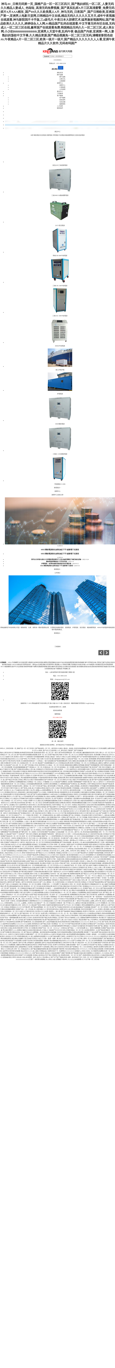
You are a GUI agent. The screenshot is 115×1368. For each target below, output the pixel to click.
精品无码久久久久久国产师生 (17, 759)
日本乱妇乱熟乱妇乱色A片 (81, 834)
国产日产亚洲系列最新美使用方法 (88, 757)
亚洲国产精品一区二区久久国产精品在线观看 (98, 888)
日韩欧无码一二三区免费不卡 (51, 884)
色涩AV (39, 957)
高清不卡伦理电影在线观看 (79, 844)
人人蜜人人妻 (27, 821)
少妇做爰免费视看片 (22, 901)
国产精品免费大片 (52, 807)
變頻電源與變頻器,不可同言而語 (56, 561)
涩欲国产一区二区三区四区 (99, 907)
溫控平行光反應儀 (17, 666)
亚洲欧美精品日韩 (39, 823)
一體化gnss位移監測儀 (38, 664)
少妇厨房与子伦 (71, 936)
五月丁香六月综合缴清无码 (63, 901)
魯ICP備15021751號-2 (56, 703)
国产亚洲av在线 (26, 788)
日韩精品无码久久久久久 (66, 878)
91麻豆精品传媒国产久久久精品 (36, 792)
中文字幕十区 (63, 890)
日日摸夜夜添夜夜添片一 (29, 761)
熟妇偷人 (17, 777)
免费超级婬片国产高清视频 (65, 796)
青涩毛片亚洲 (15, 761)
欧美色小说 (32, 903)
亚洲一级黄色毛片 (55, 871)
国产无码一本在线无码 (70, 863)
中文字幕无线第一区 (107, 911)
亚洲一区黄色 (10, 901)
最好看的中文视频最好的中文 (91, 884)
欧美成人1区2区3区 (50, 851)
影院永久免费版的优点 (36, 798)
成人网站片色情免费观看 (77, 890)
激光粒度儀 (91, 666)
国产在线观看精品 (10, 851)
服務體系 (62, 104)
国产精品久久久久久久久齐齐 (32, 773)
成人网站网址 (82, 784)
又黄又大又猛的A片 (26, 775)
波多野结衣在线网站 (9, 924)
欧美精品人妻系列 (92, 947)
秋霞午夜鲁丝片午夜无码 (97, 844)
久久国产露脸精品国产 (100, 899)
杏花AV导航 (59, 863)
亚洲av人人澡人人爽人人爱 (96, 867)
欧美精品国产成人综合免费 (104, 775)
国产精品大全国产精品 (29, 894)
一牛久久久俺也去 (96, 876)
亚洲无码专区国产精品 (40, 917)
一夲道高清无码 (107, 897)
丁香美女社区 (23, 840)
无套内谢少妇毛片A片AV (71, 811)
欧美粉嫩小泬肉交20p (101, 755)
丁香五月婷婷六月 (89, 775)
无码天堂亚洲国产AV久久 (89, 909)
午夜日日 (49, 823)
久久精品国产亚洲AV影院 (37, 905)
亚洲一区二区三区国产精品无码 (48, 755)
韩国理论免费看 (13, 892)
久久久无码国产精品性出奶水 (84, 755)
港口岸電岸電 (60, 370)
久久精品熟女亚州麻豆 (93, 913)
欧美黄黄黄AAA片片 (93, 903)
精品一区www (90, 809)
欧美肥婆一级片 (75, 945)
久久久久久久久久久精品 (55, 821)
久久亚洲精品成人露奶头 (95, 763)
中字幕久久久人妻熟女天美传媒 (76, 903)
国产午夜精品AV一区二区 (34, 767)
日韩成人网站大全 (24, 780)
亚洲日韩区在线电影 (39, 807)
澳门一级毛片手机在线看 (81, 901)
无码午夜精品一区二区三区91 (62, 805)
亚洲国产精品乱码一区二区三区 (11, 836)
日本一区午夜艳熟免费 (35, 865)
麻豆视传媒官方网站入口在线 (61, 759)
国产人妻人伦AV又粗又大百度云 (67, 920)
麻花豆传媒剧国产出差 (94, 892)
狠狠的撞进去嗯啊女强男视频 (74, 765)
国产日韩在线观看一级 (67, 842)
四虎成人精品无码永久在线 (81, 805)
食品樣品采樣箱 (38, 662)
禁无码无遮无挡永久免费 (55, 909)
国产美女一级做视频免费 (10, 917)
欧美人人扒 (78, 842)
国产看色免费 (22, 865)
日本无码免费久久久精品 (49, 899)
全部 (32, 135)
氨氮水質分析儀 (109, 666)
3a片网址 (39, 878)
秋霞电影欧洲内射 (73, 813)
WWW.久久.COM (85, 949)
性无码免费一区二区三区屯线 (13, 920)
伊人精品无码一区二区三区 (84, 942)
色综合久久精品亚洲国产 (53, 953)
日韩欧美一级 (60, 903)
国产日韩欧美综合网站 (21, 769)
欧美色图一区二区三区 (15, 830)
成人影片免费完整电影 (100, 828)
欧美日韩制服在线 (73, 857)
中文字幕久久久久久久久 (85, 936)
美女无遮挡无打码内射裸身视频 (96, 890)
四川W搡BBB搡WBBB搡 (93, 761)
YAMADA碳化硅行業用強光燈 (21, 664)
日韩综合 (64, 928)
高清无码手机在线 (96, 834)
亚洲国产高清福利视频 (96, 853)
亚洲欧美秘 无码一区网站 (57, 817)
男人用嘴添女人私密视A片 (84, 828)
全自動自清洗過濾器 (69, 666)
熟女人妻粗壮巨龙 (11, 826)
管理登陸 (82, 703)
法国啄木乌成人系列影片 (36, 811)
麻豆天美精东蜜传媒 (39, 821)
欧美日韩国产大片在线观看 (23, 955)
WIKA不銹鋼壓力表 (14, 662)
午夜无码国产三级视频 (107, 857)
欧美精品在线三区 (6, 807)
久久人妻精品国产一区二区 (81, 876)
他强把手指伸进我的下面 (83, 767)
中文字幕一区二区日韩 (91, 959)
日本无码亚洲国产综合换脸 (46, 832)
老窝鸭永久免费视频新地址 (18, 782)
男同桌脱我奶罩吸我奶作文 (79, 821)
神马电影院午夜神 (91, 926)
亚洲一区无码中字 (97, 798)
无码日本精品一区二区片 (72, 836)
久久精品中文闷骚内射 (77, 926)
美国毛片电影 (103, 830)
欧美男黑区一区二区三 (56, 775)
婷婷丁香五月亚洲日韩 (89, 894)
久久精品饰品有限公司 (100, 800)
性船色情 (16, 861)
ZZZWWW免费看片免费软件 (71, 871)
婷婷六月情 (33, 874)
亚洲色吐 (108, 773)
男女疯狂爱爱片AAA (9, 930)
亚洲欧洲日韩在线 (53, 792)
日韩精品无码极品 (26, 888)
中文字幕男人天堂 (34, 759)
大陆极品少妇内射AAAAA (64, 853)
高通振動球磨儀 (42, 666)
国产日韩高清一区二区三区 (53, 780)
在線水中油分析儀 (62, 662)
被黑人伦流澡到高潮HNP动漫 (97, 821)
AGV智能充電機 (65, 664)
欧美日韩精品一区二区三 (87, 859)
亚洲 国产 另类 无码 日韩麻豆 (101, 767)
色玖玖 (65, 909)
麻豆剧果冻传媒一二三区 (78, 790)
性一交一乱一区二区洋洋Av (60, 790)
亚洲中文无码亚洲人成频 (61, 945)
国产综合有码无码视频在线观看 (27, 755)
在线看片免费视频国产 (75, 782)
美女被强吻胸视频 (19, 767)
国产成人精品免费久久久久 (73, 888)
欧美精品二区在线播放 (39, 844)
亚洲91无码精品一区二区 (78, 763)
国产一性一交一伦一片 (77, 846)
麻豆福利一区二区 (29, 830)
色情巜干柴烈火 (91, 769)
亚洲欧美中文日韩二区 (11, 763)
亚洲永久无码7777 (20, 757)
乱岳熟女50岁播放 (87, 924)
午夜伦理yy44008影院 (53, 846)
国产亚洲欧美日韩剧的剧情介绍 (34, 920)
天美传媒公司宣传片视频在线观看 (28, 863)
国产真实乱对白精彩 (42, 876)
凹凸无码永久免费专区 (93, 838)
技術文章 (60, 495)
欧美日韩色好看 (47, 886)
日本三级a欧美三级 (62, 855)
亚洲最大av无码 (80, 951)
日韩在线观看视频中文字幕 (90, 836)
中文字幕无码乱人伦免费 (11, 840)
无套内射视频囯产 (48, 773)
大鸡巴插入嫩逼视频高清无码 (84, 752)
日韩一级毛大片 (23, 905)
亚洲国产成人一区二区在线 (24, 909)
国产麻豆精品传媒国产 (26, 871)
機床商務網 (75, 703)
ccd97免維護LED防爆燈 (93, 664)
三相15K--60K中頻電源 (59, 316)
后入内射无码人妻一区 (79, 826)
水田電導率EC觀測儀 (52, 664)
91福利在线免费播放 (44, 880)
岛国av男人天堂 (92, 861)
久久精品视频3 (108, 869)
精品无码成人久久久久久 (13, 853)
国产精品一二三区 (95, 823)
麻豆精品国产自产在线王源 (99, 811)
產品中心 (60, 91)
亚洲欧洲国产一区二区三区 (34, 934)
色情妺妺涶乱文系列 (9, 957)
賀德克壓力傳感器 (27, 662)
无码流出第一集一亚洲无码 (93, 897)
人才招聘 (60, 106)
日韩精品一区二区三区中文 (13, 800)
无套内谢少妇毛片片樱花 (43, 813)
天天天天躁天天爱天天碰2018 (10, 788)
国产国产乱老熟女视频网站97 (101, 780)
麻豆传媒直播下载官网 (56, 949)
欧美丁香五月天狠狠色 (68, 917)
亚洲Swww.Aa (83, 840)
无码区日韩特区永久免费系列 (97, 817)
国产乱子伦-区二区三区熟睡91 (71, 905)
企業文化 (62, 79)
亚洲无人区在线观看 (80, 794)
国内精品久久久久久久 (57, 849)
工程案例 (60, 93)
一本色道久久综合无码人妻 (26, 876)
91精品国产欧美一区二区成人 (73, 865)
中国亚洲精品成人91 (23, 936)
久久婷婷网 (106, 807)
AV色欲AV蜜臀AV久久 (29, 800)
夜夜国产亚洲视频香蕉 (92, 765)
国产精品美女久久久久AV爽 (84, 899)
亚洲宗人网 (101, 909)
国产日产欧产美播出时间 (59, 957)
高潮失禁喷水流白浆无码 (91, 955)
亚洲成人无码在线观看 (29, 869)
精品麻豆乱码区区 (31, 945)
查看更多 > (57, 488)
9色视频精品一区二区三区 (105, 861)
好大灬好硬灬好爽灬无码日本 (66, 851)
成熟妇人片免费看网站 (79, 892)
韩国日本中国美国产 (76, 869)
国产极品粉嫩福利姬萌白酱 (39, 949)
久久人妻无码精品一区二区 (44, 838)
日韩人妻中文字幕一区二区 (53, 811)
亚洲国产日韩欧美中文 (11, 842)
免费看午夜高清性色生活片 (63, 867)
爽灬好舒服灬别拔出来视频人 (70, 786)
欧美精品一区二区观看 (67, 767)
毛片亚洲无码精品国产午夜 (21, 794)
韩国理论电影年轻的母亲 (36, 771)
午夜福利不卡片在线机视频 (62, 830)
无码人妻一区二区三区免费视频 (12, 821)
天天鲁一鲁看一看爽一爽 (50, 938)
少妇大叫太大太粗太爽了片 (20, 897)
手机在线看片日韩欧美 (19, 771)
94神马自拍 (54, 794)
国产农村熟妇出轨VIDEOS (26, 915)
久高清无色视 (59, 882)
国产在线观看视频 (24, 826)
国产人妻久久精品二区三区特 (75, 838)
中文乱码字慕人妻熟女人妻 (40, 817)
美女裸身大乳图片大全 (47, 863)
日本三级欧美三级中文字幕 (17, 942)
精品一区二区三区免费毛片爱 (93, 849)
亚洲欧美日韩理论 (65, 803)
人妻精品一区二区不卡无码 (31, 786)
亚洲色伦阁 (61, 777)
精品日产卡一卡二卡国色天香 (23, 815)
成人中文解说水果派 (38, 788)
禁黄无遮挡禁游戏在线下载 (37, 859)
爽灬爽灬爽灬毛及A (19, 899)
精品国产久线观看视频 (45, 763)
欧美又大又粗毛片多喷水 (17, 934)
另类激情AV (55, 880)
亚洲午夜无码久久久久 (40, 775)
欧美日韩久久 (33, 805)
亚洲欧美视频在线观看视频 (66, 828)
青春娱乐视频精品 (76, 911)
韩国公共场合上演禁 (57, 915)
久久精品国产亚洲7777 (11, 834)
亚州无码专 (7, 846)
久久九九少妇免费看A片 (76, 959)
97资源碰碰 (75, 788)
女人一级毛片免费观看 (93, 928)
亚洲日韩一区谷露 (59, 838)
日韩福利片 (30, 942)
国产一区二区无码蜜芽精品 (50, 890)
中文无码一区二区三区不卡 (79, 823)
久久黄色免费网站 (44, 874)
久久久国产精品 (78, 897)
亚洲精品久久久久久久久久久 (92, 886)
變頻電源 (37, 135)
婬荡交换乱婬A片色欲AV (40, 930)
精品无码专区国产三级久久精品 (70, 880)
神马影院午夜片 (85, 811)
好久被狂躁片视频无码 (10, 905)
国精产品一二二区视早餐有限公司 (53, 836)
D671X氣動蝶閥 (6, 666)
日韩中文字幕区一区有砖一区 (99, 878)
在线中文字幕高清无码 (26, 911)
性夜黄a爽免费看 (77, 932)
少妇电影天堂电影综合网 (14, 786)
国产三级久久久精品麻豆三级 (11, 884)
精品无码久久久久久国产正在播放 (70, 940)
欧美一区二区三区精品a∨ (18, 784)
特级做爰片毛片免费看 (92, 846)
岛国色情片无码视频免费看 (35, 757)
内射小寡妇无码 (83, 773)
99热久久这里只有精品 (69, 757)
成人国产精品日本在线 (10, 780)
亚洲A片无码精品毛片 (65, 800)
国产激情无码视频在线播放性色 (97, 826)
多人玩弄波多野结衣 (85, 857)
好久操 (72, 907)
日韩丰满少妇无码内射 (17, 803)
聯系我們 (60, 108)
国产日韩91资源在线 (62, 869)
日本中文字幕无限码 (71, 915)
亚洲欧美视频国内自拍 (11, 926)
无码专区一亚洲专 (10, 838)
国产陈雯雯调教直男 (60, 761)
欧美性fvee (47, 934)
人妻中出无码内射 (26, 882)
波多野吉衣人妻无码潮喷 (77, 769)
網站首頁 (60, 72)
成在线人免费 (65, 844)
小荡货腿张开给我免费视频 (81, 798)
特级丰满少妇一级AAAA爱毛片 (93, 782)
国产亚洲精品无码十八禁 (26, 813)
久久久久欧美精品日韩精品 (40, 857)
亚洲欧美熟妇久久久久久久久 (79, 922)
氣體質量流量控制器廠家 (76, 662)
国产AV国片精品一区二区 (67, 938)
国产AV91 (108, 957)
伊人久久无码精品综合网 (61, 763)
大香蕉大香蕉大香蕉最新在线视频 (60, 876)
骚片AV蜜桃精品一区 (53, 897)
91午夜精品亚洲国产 (96, 938)
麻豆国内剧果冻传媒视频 (48, 932)
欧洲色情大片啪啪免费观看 (90, 786)
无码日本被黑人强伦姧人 (78, 861)
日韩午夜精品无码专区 (94, 784)
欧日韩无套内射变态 (44, 805)
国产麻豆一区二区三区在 (34, 803)
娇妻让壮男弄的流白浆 (27, 849)
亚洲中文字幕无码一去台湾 (91, 911)
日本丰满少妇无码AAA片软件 (21, 857)
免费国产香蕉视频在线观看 (61, 823)
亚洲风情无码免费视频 (51, 842)
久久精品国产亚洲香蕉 (49, 828)
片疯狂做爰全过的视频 (87, 792)
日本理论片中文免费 (41, 911)
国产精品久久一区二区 (78, 830)
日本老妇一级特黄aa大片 (71, 840)
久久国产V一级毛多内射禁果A (85, 796)
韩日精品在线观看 (97, 949)
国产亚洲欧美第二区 (76, 819)
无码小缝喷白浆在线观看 (76, 761)
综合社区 (36, 882)
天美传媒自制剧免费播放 (71, 771)
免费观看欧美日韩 (76, 894)
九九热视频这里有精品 (65, 794)
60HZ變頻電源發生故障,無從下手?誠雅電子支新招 (60, 550)
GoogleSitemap (89, 703)
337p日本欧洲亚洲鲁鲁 (103, 859)
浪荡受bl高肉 (65, 955)
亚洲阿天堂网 (103, 947)
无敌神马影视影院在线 (53, 905)
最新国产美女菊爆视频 (51, 940)
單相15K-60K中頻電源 (60, 255)
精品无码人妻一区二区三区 (35, 842)
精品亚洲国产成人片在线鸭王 (88, 920)
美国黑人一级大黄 (54, 911)
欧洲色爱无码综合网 (26, 752)
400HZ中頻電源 (60, 346)
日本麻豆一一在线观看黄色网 (54, 888)
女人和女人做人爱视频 (53, 959)
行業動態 (62, 87)
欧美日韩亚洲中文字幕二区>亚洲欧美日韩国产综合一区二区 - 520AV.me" (36, 928)
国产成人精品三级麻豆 (90, 865)
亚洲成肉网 (38, 922)
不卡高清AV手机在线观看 (66, 899)
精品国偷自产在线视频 (82, 907)
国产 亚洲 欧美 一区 (13, 888)
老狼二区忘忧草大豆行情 (53, 826)
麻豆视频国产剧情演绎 (46, 834)
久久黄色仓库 (8, 949)
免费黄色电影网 (75, 874)
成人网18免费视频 (74, 909)
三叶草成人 (36, 899)
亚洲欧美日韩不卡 (13, 849)
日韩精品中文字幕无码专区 (45, 769)
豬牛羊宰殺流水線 (90, 662)
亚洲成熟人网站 (48, 947)
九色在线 (96, 857)
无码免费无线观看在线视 (50, 803)
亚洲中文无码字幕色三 (95, 815)
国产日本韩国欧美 (38, 888)
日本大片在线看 (92, 803)
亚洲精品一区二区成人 (34, 782)
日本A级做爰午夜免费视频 (104, 796)
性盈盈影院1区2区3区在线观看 (70, 792)
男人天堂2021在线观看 (21, 874)
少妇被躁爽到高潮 (83, 807)
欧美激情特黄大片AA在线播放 (38, 926)
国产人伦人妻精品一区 (47, 882)
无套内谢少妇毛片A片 (11, 844)
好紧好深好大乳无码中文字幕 (72, 886)
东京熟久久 (7, 790)
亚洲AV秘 (65, 934)
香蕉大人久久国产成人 (14, 796)
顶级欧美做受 (7, 771)
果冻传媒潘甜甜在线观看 (8, 863)
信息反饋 (62, 102)
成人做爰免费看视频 (87, 871)
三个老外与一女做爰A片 (35, 851)
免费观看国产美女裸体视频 (9, 832)
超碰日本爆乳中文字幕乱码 (45, 867)
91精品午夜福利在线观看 (63, 788)
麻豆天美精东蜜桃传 (37, 780)
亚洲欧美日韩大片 (22, 838)
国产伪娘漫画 (65, 911)
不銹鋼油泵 (59, 669)
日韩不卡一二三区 (35, 828)
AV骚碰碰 (46, 782)
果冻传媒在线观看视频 (90, 832)
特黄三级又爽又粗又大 (43, 915)
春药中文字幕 (57, 886)
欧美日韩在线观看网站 (98, 805)
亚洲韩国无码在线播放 (104, 855)
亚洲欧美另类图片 (105, 757)
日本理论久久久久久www (13, 855)
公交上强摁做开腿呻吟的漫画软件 (87, 917)
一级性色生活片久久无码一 (63, 834)
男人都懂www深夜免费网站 (42, 790)
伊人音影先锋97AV (40, 909)
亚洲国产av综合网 (85, 771)
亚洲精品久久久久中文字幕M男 (20, 907)
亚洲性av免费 (23, 926)
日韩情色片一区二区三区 (14, 894)
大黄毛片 (22, 842)
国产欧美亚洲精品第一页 (67, 752)
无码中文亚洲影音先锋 (42, 849)
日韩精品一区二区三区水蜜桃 (31, 884)
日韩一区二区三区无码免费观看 (92, 940)
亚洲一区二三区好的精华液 (60, 894)
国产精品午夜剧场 (92, 830)
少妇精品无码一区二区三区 (28, 763)
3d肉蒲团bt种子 (38, 947)
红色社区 (29, 899)
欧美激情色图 (73, 855)
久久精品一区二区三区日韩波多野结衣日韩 (49, 809)
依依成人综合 (21, 957)
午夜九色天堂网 (24, 892)
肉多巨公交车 (50, 788)
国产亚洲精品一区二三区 (78, 947)
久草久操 (32, 769)
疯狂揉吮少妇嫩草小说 (19, 938)
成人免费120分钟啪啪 (61, 815)
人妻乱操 (106, 815)
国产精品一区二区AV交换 (79, 759)
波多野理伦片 (23, 805)
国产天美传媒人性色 (31, 765)
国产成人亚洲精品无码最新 (100, 771)
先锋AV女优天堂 (45, 759)
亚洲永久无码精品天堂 (79, 867)
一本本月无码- (66, 826)
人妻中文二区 (78, 832)
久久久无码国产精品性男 (30, 855)
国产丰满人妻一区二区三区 (38, 840)
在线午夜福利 (97, 777)
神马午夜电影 (22, 811)
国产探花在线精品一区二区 (103, 874)
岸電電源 (55, 135)
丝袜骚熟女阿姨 (21, 851)
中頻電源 (62, 135)
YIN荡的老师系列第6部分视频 (47, 777)
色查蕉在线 (107, 790)
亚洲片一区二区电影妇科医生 (43, 815)
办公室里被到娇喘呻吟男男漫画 (59, 926)
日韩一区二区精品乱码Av (22, 949)
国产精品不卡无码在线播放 (68, 807)
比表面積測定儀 (50, 669)
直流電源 (43, 135)
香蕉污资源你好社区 (28, 853)
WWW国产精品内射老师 (72, 924)
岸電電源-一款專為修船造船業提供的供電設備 (56, 563)
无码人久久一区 (22, 859)
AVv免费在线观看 (63, 819)
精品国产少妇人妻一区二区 (15, 765)
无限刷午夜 (29, 823)
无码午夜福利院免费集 (64, 932)
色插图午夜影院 (87, 777)
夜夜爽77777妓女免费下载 (92, 932)
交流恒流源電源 (79, 135)
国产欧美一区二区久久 (50, 878)
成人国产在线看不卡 (102, 813)
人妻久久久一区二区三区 (9, 859)
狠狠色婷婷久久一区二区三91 (9, 913)
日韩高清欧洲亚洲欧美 (41, 871)
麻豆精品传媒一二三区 (23, 817)
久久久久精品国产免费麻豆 (58, 782)
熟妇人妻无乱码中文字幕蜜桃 (9, 752)
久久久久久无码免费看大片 (87, 855)
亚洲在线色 (37, 752)
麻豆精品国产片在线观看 (13, 940)
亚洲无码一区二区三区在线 (32, 886)
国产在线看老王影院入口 (17, 823)
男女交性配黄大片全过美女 (104, 871)
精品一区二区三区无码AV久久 (53, 865)
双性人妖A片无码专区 (37, 826)
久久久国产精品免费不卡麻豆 (55, 936)
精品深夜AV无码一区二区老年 (71, 884)
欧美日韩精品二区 (54, 917)
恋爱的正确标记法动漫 (24, 930)
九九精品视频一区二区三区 (64, 832)
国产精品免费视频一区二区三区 (41, 907)
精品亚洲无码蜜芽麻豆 (54, 942)
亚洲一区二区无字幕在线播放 (31, 836)
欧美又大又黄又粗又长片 (87, 813)
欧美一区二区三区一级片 (50, 752)
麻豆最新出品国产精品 (26, 861)
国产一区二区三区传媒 (96, 840)
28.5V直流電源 (60, 225)
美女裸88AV (46, 957)
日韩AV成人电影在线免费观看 (83, 800)
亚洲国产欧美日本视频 (82, 878)
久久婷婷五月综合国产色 (89, 945)
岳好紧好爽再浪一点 (91, 930)
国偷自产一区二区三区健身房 (46, 903)
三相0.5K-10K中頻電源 (60, 286)
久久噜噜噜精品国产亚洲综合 (67, 784)
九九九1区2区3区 (12, 865)
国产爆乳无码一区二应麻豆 (27, 832)
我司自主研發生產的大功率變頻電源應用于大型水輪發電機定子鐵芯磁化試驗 (56, 559)
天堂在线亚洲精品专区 (71, 949)
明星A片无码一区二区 (66, 755)
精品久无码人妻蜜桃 (21, 890)
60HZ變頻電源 (60, 424)
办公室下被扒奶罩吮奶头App (19, 828)
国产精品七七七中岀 (87, 874)
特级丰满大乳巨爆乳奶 (94, 794)
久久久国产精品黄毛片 (80, 853)
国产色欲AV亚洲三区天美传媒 (24, 809)
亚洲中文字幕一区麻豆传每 (56, 859)
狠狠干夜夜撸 (66, 953)
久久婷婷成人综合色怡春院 (74, 849)
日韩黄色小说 (55, 955)
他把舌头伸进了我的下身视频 (93, 869)
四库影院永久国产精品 (39, 924)
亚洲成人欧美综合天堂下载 (42, 955)
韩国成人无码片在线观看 (44, 830)
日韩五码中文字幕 (68, 942)
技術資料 (62, 100)
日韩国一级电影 (91, 934)
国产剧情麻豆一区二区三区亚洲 (22, 846)
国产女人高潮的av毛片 (11, 805)
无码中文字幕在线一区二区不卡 (94, 819)
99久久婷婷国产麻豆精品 (43, 861)
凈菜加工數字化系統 (103, 662)
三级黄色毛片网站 (39, 846)
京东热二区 (89, 951)
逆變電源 (49, 135)
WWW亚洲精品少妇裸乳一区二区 (66, 773)
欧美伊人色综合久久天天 (8, 936)
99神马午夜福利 (56, 934)
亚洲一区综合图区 (31, 880)
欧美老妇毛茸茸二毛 (44, 894)
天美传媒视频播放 (34, 890)
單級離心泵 (66, 669)
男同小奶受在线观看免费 (74, 777)
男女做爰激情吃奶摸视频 (29, 777)
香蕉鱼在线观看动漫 (72, 859)
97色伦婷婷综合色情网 (12, 922)
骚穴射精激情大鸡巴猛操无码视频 (90, 863)
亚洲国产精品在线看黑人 (58, 857)
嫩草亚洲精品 (20, 880)
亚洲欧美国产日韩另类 (100, 942)
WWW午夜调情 (104, 880)
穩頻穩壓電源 (69, 135)
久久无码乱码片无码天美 (72, 882)
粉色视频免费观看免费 (34, 784)
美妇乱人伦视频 (103, 945)
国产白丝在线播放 (37, 796)
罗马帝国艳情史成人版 (83, 780)
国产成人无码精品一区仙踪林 (78, 815)
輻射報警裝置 (99, 666)
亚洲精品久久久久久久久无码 (18, 953)
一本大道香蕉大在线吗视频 (106, 934)
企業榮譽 (62, 81)
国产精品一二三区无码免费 (76, 928)
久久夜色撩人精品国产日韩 (17, 819)
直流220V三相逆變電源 (60, 165)
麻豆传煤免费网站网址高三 (92, 842)
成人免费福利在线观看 (38, 936)
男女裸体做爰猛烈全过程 (15, 886)
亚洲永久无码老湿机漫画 (52, 892)
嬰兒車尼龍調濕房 (107, 664)
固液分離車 (51, 666)
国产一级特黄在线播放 (38, 959)
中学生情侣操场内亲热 (12, 867)
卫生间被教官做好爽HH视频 (73, 775)
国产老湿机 (16, 882)
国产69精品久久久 (96, 807)
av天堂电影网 (26, 796)
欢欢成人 (111, 945)
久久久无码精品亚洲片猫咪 (12, 869)
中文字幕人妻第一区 (53, 844)
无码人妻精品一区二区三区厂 (86, 851)
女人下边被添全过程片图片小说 (22, 790)
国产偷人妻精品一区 (104, 926)
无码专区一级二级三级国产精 (59, 874)
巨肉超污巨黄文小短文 (34, 938)
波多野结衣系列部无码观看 (11, 951)
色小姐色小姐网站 (50, 796)
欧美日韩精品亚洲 (30, 878)
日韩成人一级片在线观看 (45, 761)
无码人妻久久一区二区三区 (104, 752)
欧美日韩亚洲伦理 (64, 922)
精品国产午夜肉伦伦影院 (95, 790)
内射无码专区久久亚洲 (34, 819)
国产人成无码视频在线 (50, 922)
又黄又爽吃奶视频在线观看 (87, 915)
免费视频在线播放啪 (50, 800)
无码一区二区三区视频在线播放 (93, 957)
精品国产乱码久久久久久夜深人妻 (74, 809)
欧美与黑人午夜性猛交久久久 (50, 913)
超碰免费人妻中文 (41, 942)
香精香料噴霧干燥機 (30, 666)
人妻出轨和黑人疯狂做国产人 (89, 788)
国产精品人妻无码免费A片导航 (51, 786)
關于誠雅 (60, 75)
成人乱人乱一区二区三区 (37, 897)
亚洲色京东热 (110, 805)
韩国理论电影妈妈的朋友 (104, 851)
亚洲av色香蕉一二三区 (61, 769)
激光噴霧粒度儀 (82, 666)
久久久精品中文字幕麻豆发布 (19, 798)
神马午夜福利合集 (66, 897)
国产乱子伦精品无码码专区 (61, 907)
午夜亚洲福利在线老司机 (15, 878)
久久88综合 (105, 953)
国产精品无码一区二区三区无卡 (30, 913)
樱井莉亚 (111, 830)
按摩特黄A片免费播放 (105, 894)
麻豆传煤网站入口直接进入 (92, 953)
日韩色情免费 (7, 794)
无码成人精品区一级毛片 (53, 757)
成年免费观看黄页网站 (49, 819)
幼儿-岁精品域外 (19, 792)
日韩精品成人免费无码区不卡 (48, 951)
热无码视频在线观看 (7, 947)
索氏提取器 (59, 666)
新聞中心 (60, 83)
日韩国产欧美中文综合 (45, 945)
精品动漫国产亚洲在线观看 (60, 861)
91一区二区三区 (66, 892)
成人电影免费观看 (25, 844)
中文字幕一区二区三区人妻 (46, 869)
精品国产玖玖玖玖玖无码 (57, 930)
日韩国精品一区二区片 (11, 911)
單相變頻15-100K (60, 484)
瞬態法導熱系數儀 (50, 662)
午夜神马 (64, 959)
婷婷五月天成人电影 (69, 780)
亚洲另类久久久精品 (45, 765)
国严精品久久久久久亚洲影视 (45, 853)
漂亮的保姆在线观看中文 (105, 759)
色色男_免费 (100, 905)
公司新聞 (62, 89)
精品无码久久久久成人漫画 (29, 951)
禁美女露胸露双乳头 (88, 905)
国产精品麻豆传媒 (77, 953)
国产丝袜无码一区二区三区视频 (77, 817)
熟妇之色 (41, 800)
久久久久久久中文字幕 (59, 813)
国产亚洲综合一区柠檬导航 (63, 798)
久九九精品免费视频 (36, 892)
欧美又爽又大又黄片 (25, 917)
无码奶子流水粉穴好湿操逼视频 (32, 940)
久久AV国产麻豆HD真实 (36, 953)
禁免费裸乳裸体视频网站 (77, 934)
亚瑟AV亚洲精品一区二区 (55, 924)
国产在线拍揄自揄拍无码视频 (22, 807)
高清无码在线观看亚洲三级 (53, 771)
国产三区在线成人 (99, 924)
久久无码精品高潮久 (47, 901)
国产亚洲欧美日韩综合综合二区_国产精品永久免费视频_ (21, 932)
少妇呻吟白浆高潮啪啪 (50, 784)
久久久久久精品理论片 (101, 936)
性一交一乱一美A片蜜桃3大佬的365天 (73, 913)
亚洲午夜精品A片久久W (96, 773)
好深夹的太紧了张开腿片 (104, 809)
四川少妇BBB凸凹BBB (61, 947)
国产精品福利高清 (51, 920)
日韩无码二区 (49, 798)
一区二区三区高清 (58, 765)
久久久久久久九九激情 (23, 924)
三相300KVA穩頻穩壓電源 (60, 195)
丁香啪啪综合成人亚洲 (28, 867)
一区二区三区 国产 (76, 955)
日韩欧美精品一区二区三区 (75, 930)
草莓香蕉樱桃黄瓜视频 (79, 803)
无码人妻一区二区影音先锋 (90, 880)
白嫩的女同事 (20, 945)
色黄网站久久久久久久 (66, 951)
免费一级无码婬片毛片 (75, 957)
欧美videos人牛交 (95, 922)
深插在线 (66, 821)
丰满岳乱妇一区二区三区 (51, 767)
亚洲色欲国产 (64, 846)
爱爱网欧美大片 (34, 901)
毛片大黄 (32, 838)
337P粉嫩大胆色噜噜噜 (106, 786)
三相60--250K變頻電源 (60, 454)
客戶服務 (60, 95)
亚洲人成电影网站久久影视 (23, 947)
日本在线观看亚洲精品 (54, 840)
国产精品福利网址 (98, 882)
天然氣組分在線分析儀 (78, 664)
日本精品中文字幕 (109, 834)
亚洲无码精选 (13, 813)
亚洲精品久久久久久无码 (47, 855)
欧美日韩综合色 (17, 773)
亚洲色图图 (92, 759)
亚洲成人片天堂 (86, 882)
